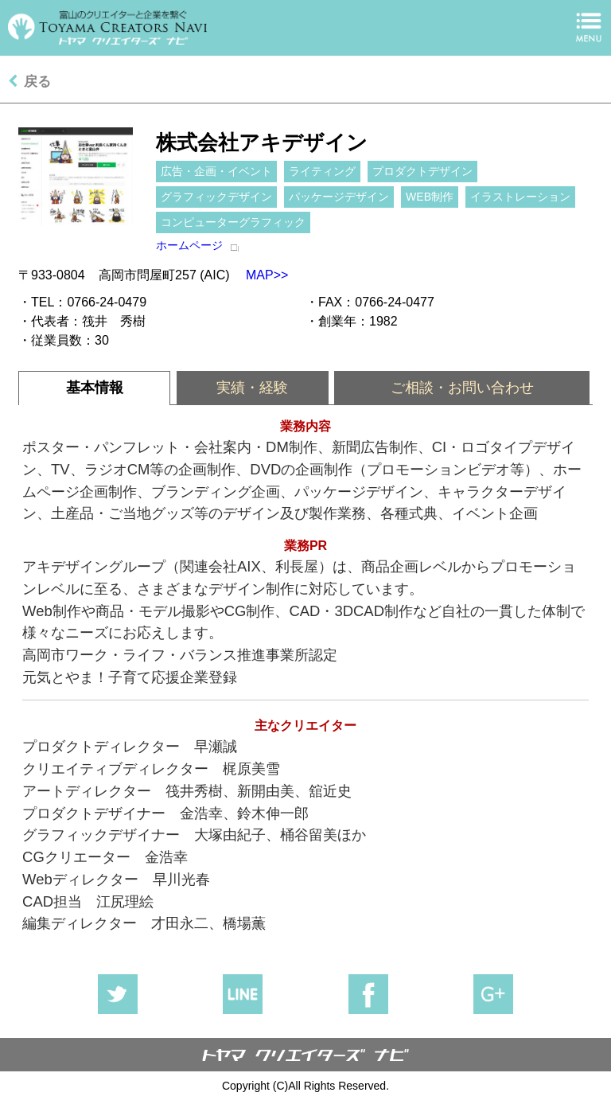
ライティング (322, 171)
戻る (37, 81)
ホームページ (189, 245)
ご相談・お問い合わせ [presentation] (462, 388)
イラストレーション (520, 196)
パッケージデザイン (339, 196)
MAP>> (259, 275)
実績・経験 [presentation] (252, 388)
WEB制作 (429, 196)
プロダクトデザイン (422, 171)
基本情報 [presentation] (94, 388)
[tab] (94, 388)
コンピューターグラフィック (233, 222)
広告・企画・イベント (216, 171)
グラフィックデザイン (216, 196)
